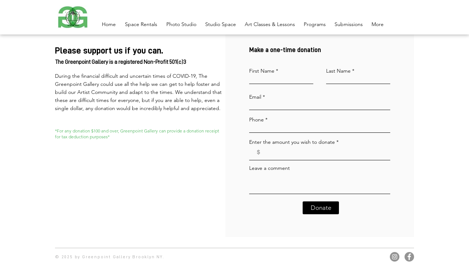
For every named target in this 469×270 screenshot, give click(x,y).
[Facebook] (409, 257)
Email (255, 96)
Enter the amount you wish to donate (292, 142)
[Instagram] (394, 257)
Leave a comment (269, 168)
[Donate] (321, 207)
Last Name (338, 70)
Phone (256, 119)
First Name (261, 70)
